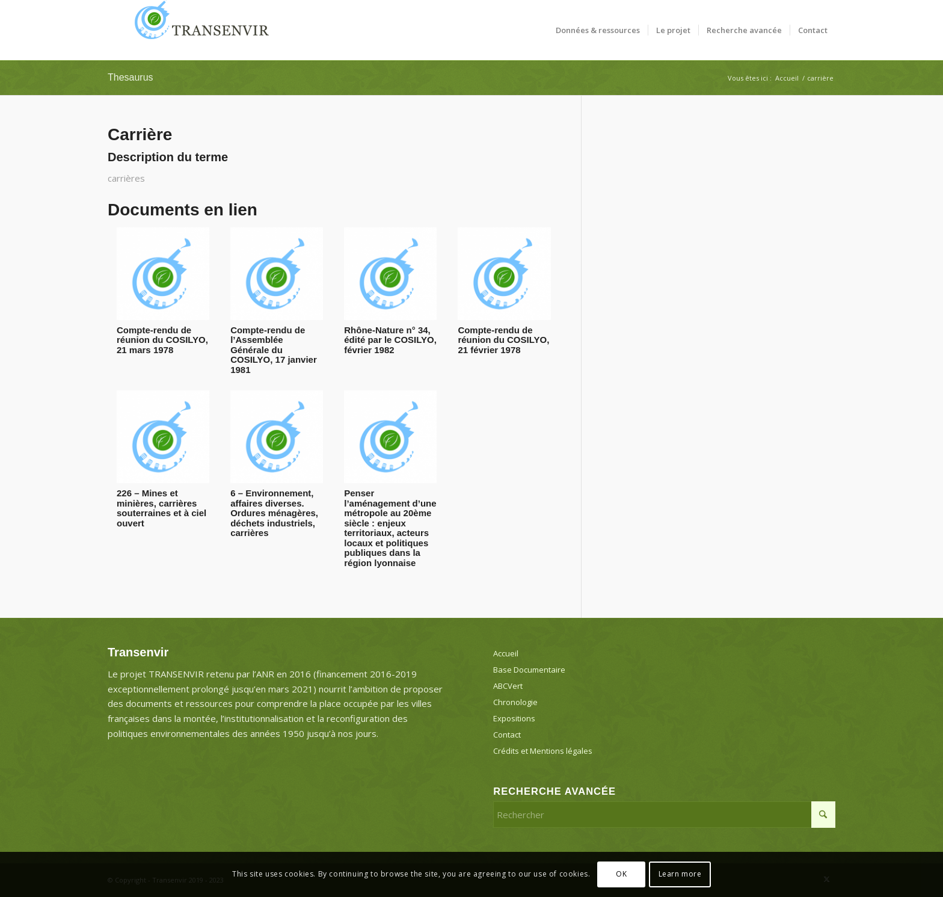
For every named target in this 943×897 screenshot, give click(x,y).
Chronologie (515, 702)
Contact (507, 734)
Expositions (514, 718)
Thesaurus (130, 77)
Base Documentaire (529, 669)
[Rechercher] (664, 814)
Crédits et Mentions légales (542, 750)
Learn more (680, 874)
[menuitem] (598, 30)
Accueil (505, 653)
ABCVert (508, 685)
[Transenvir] (198, 30)
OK (621, 874)
